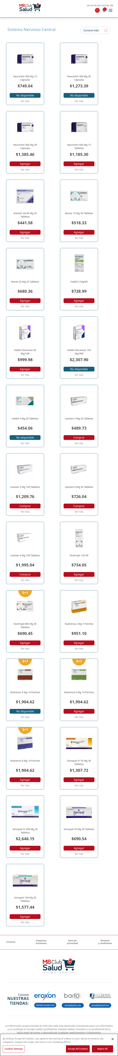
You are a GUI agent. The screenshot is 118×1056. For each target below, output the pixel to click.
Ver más (25, 101)
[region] (59, 1045)
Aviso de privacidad (72, 942)
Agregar (25, 164)
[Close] (112, 1039)
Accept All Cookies (78, 1048)
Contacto (10, 942)
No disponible (25, 95)
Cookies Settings (14, 1048)
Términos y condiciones (105, 942)
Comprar (79, 437)
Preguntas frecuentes (41, 942)
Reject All (102, 1048)
